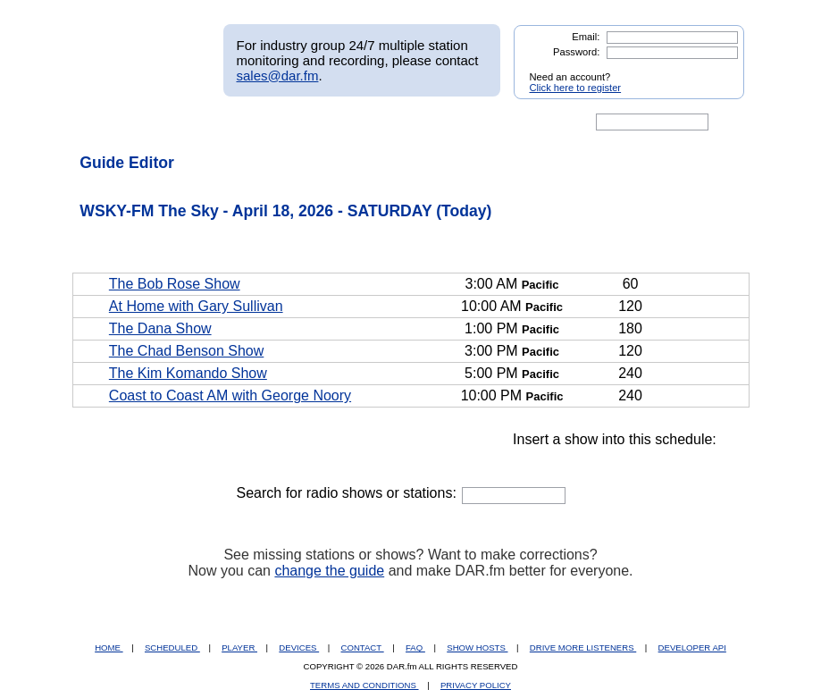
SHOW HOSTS (477, 647)
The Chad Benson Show (186, 350)
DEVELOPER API (692, 647)
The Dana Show (160, 328)
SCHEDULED (172, 647)
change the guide (329, 570)
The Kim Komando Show (188, 373)
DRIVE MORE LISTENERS (583, 647)
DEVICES (299, 647)
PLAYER (239, 647)
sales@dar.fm (278, 75)
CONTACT (362, 647)
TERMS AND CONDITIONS (364, 685)
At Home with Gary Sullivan (196, 306)
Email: (585, 36)
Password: (576, 51)
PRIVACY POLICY (475, 685)
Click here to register (576, 87)
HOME (108, 647)
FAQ (415, 647)
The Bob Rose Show (174, 283)
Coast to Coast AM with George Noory (230, 395)
